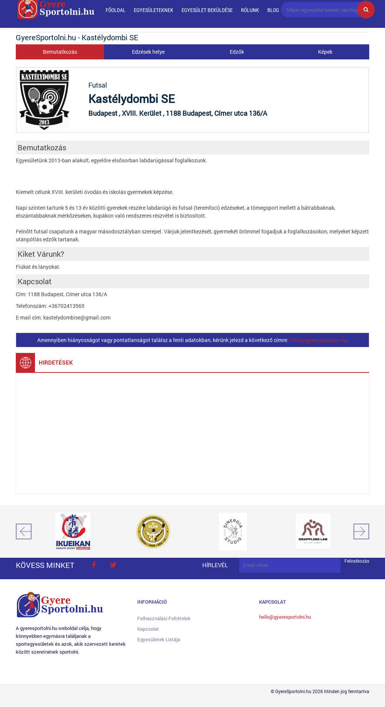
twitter (113, 565)
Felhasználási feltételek (164, 618)
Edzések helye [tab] (148, 51)
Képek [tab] (325, 51)
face (94, 565)
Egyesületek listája (158, 639)
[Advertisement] (192, 433)
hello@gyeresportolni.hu (319, 340)
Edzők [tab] (237, 51)
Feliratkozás (356, 561)
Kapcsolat (148, 628)
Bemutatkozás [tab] (60, 51)
